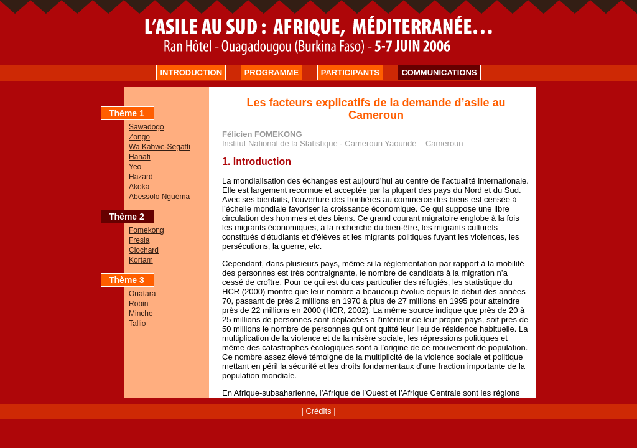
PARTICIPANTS (350, 72)
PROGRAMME (271, 72)
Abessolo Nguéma (159, 196)
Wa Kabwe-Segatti (159, 146)
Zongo (139, 137)
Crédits (318, 411)
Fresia (139, 240)
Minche (141, 313)
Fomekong (146, 230)
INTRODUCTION (191, 72)
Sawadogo (146, 127)
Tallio (137, 323)
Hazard (141, 176)
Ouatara (142, 293)
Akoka (139, 186)
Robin (138, 303)
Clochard (144, 250)
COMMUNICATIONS (439, 72)
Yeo (135, 166)
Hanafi (140, 156)
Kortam (141, 260)
